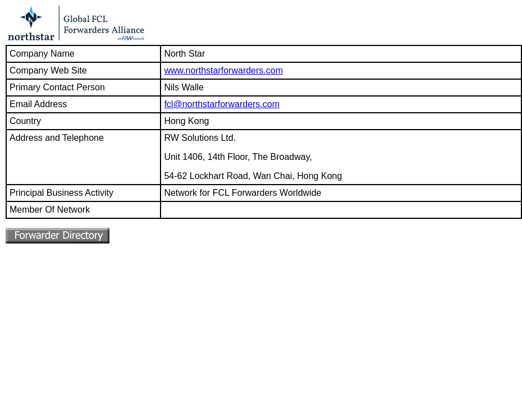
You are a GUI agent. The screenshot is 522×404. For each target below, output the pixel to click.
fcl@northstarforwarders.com (222, 104)
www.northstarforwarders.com (223, 70)
